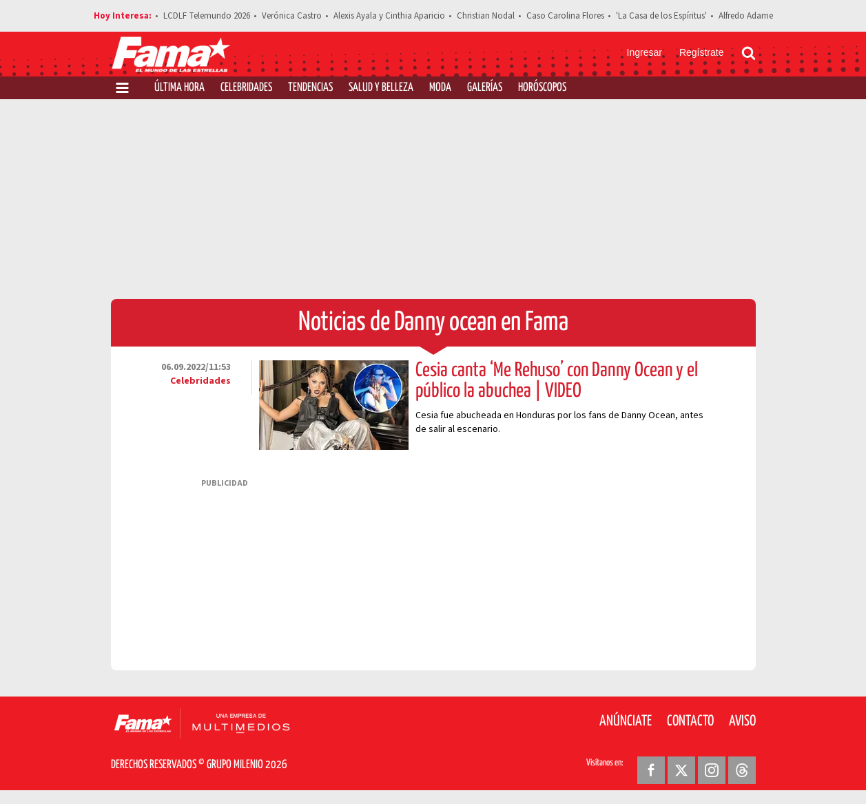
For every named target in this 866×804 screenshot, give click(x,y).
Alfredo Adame (746, 16)
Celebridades (246, 88)
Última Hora (179, 88)
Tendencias (310, 88)
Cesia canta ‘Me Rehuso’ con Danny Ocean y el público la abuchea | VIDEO (556, 381)
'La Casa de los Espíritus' (661, 16)
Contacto (690, 721)
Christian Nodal (486, 16)
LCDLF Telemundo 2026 (206, 16)
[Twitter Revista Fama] (681, 770)
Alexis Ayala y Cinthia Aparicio (389, 16)
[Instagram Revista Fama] (711, 770)
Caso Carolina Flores (565, 16)
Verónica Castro (292, 16)
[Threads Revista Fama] (742, 770)
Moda (440, 88)
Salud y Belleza (381, 88)
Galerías (484, 88)
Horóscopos (542, 88)
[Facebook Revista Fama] (651, 770)
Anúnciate (625, 721)
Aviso (742, 721)
